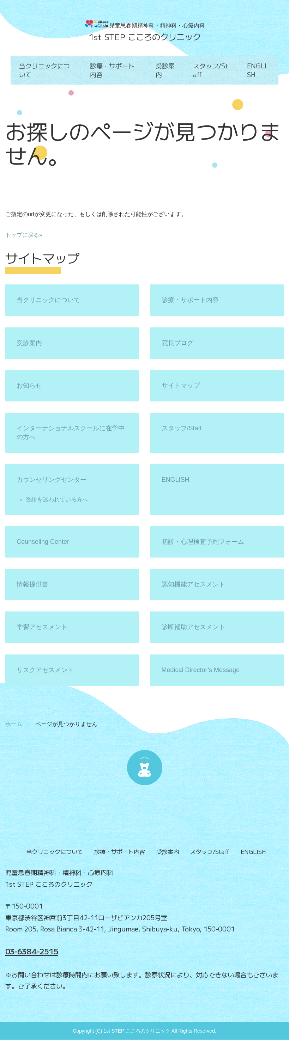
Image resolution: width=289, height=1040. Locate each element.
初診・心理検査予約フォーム (203, 541)
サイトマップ (181, 385)
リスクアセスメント (45, 669)
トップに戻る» (23, 235)
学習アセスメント (42, 626)
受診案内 (165, 70)
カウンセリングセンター (51, 479)
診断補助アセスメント (193, 626)
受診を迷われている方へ (57, 500)
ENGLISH (258, 70)
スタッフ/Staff (211, 70)
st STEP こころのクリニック (147, 37)
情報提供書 (32, 584)
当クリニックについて (46, 70)
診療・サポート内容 (115, 70)
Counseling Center (43, 541)
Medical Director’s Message (201, 669)
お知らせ (29, 385)
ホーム (13, 724)
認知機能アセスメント (193, 584)
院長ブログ (177, 342)
